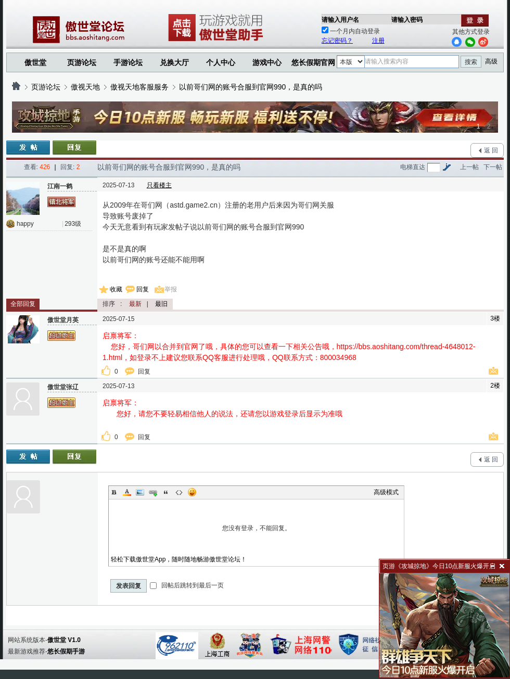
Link (153, 492)
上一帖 (469, 167)
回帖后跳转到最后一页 (186, 585)
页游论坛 (81, 62)
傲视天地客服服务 (139, 87)
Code (179, 492)
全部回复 (22, 304)
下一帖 (492, 167)
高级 (491, 61)
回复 (142, 289)
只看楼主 (159, 185)
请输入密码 (407, 19)
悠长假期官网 (313, 62)
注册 (378, 40)
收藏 (116, 289)
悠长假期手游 (66, 651)
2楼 (495, 385)
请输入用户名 (340, 19)
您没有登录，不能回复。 (256, 528)
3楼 (495, 318)
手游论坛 (128, 62)
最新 (135, 304)
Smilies (192, 492)
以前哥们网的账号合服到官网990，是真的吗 (250, 87)
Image (140, 492)
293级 (73, 223)
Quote (166, 492)
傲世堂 (35, 62)
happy (25, 223)
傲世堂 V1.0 (64, 640)
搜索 (471, 62)
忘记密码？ (337, 40)
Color (127, 492)
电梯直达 (412, 167)
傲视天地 (85, 87)
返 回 (491, 150)
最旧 (161, 304)
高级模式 (386, 492)
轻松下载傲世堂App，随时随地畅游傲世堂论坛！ (179, 559)
